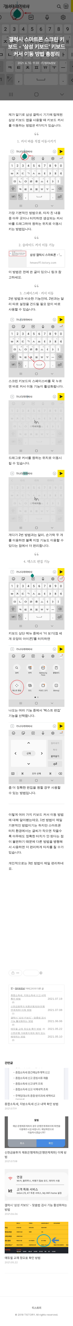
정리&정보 (20, 988)
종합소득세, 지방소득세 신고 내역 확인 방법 (28, 997)
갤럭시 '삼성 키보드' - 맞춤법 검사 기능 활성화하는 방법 (28, 1019)
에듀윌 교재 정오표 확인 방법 (26, 1029)
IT (12, 988)
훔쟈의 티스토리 (17, 7)
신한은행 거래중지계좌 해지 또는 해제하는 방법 (28, 1035)
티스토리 (36, 1307)
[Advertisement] (36, 917)
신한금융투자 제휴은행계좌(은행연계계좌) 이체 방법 (28, 1008)
